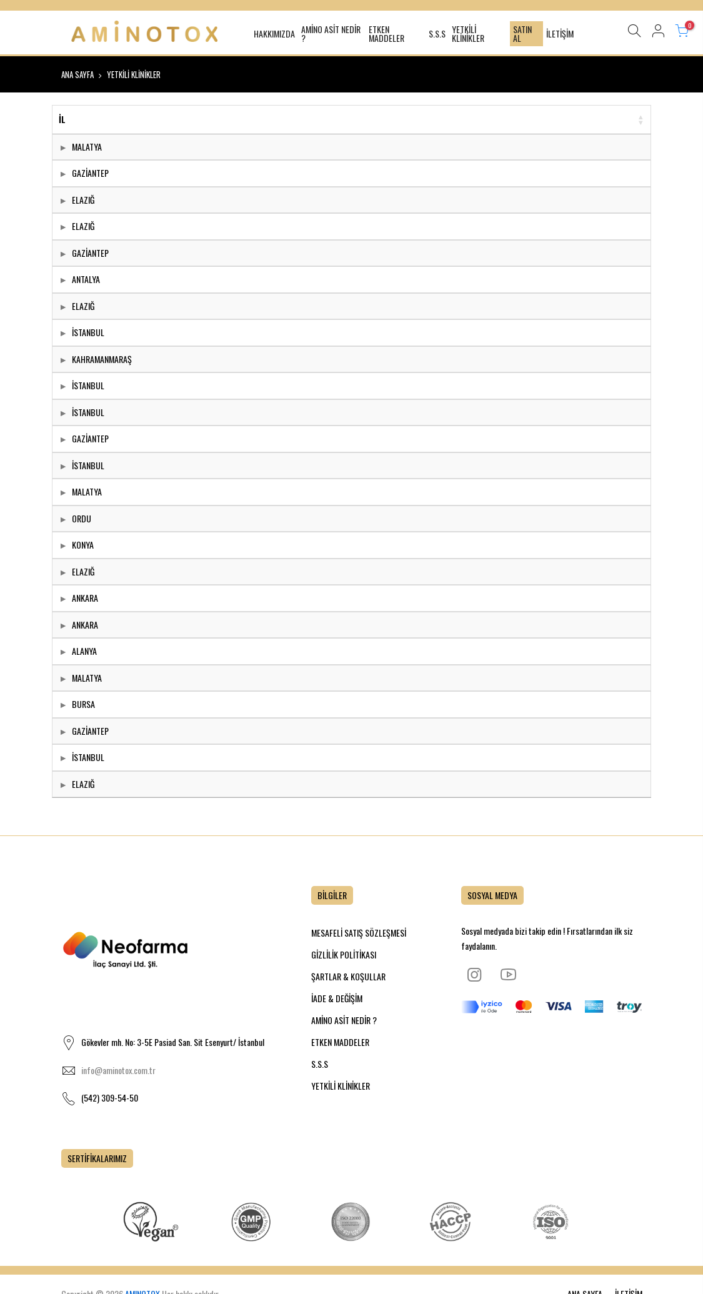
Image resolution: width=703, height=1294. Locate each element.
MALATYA (87, 146)
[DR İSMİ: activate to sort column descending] (259, 120)
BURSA (83, 703)
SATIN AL (522, 33)
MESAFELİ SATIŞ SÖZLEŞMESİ (358, 932)
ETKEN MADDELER (386, 33)
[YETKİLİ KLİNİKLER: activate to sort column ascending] (491, 120)
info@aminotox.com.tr (118, 1070)
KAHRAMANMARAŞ (102, 359)
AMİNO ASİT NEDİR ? (331, 33)
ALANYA (84, 650)
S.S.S (437, 33)
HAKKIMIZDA (274, 33)
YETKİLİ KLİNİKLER (468, 33)
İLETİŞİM (560, 33)
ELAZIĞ (83, 199)
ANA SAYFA (77, 74)
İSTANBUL (88, 332)
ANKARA (85, 597)
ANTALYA (86, 279)
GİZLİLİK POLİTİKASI (343, 954)
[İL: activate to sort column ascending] (120, 120)
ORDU (81, 518)
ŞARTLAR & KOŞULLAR (348, 976)
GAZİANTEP (90, 172)
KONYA (83, 544)
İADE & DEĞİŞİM (336, 998)
